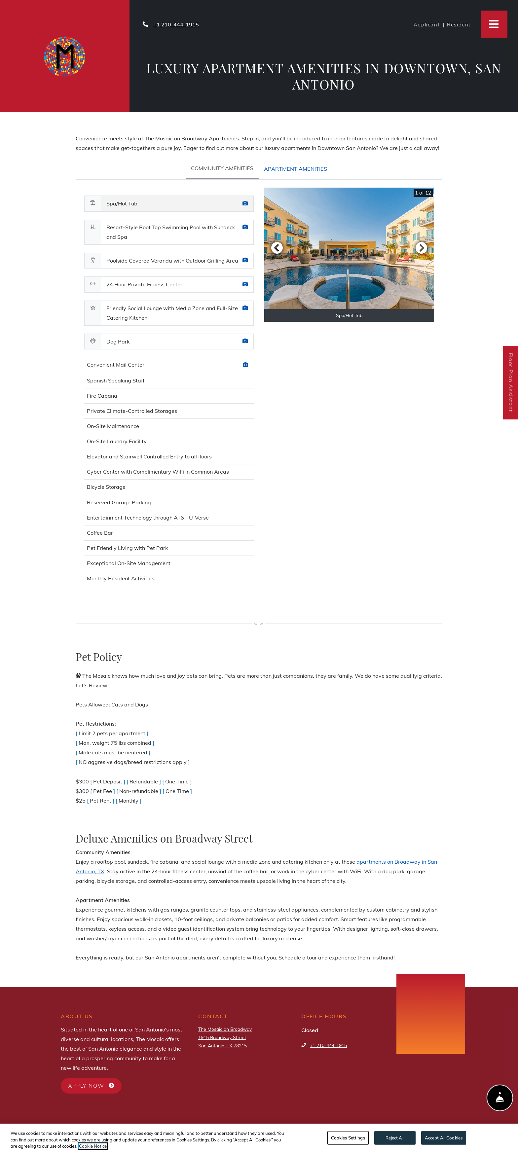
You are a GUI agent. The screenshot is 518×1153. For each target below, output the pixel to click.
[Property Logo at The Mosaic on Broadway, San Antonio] (65, 55)
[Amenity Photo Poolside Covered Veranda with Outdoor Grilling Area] (245, 260)
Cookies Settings (348, 1137)
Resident (460, 24)
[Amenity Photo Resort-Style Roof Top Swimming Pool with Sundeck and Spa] (245, 227)
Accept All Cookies (443, 1137)
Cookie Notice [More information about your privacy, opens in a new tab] (93, 1146)
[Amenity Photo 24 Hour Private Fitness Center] (245, 284)
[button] (277, 248)
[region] (259, 1138)
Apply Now (95, 1085)
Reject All (395, 1137)
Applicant (428, 24)
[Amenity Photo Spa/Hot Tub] (245, 203)
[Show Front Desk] (500, 1099)
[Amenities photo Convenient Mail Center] (245, 365)
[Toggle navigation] (494, 24)
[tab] (222, 168)
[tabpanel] (259, 396)
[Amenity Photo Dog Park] (245, 341)
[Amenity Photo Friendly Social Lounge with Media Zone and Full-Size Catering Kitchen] (245, 308)
